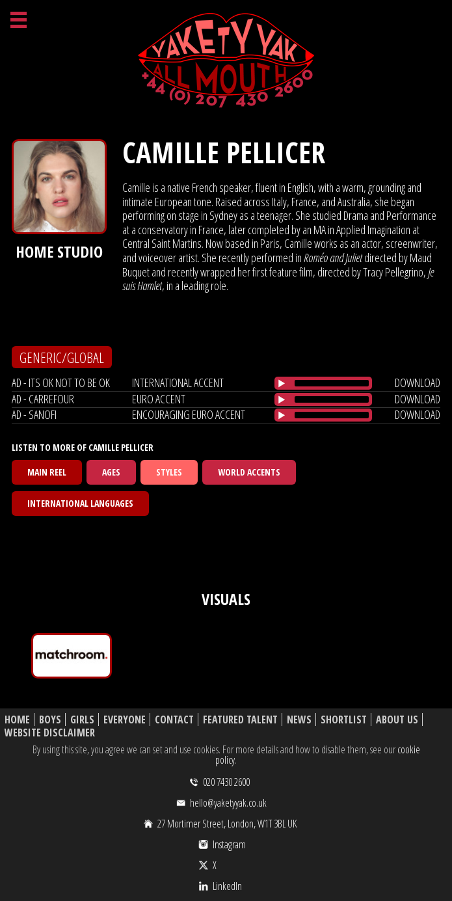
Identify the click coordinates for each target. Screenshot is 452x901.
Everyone (124, 720)
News (299, 720)
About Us (397, 720)
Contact (174, 720)
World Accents (249, 472)
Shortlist (344, 720)
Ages (111, 472)
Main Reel (46, 472)
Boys (50, 720)
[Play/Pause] (281, 383)
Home (17, 720)
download (417, 382)
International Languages (80, 503)
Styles (169, 472)
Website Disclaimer (50, 733)
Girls (82, 720)
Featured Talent (240, 720)
